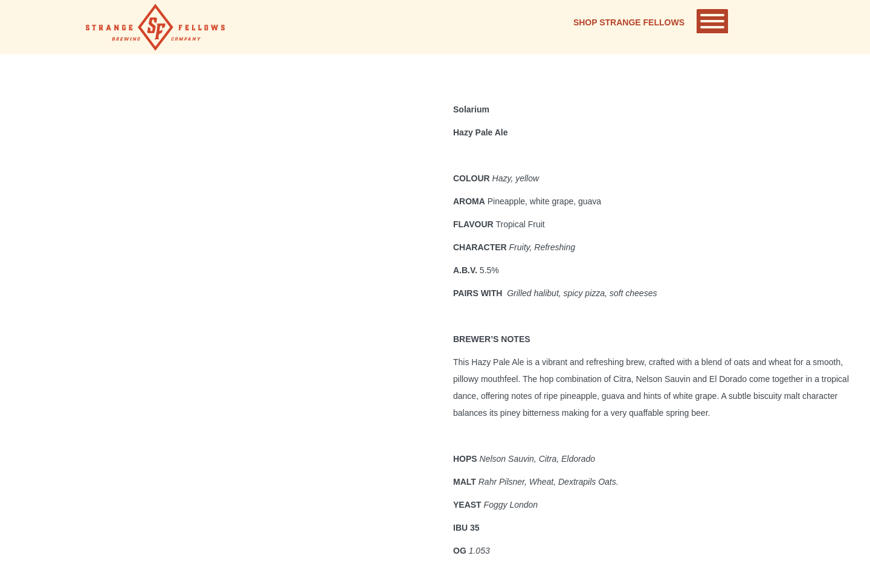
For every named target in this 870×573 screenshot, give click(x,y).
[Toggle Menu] (712, 21)
